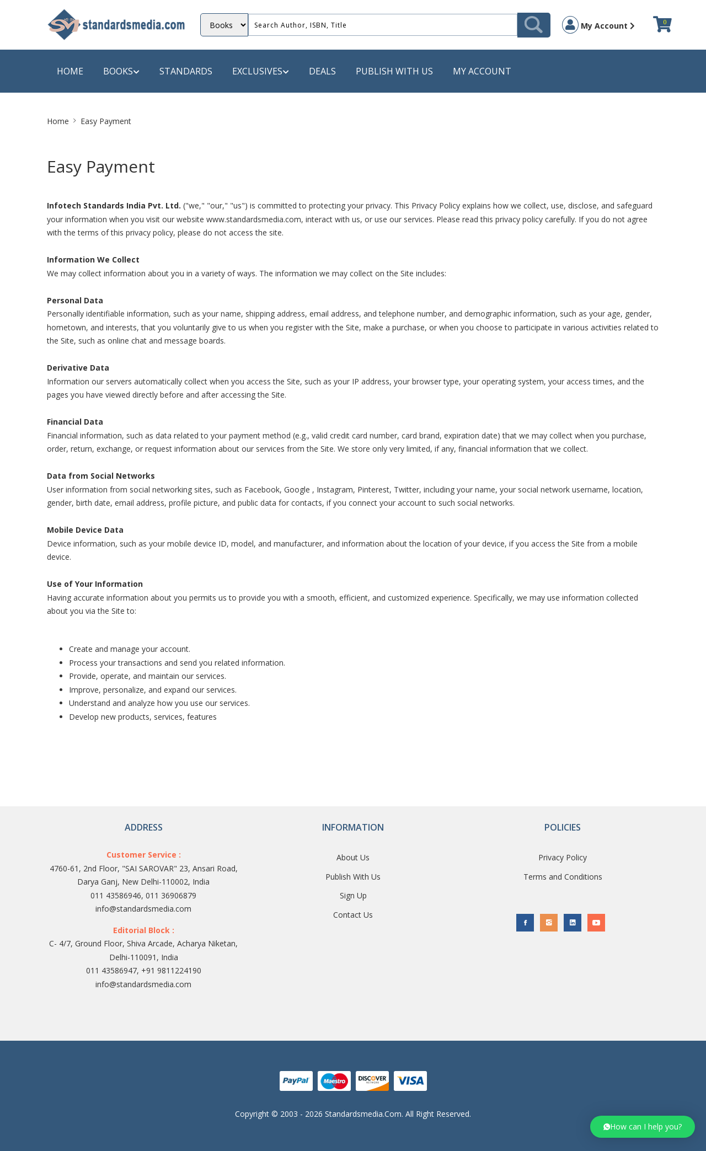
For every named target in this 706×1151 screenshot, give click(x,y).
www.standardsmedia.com (253, 219)
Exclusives (260, 71)
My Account (598, 25)
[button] (642, 1127)
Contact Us (353, 914)
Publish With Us (353, 876)
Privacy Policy (562, 857)
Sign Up (353, 895)
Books (121, 71)
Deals (322, 71)
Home (70, 71)
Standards (185, 71)
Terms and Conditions (562, 876)
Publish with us (394, 71)
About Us (353, 857)
